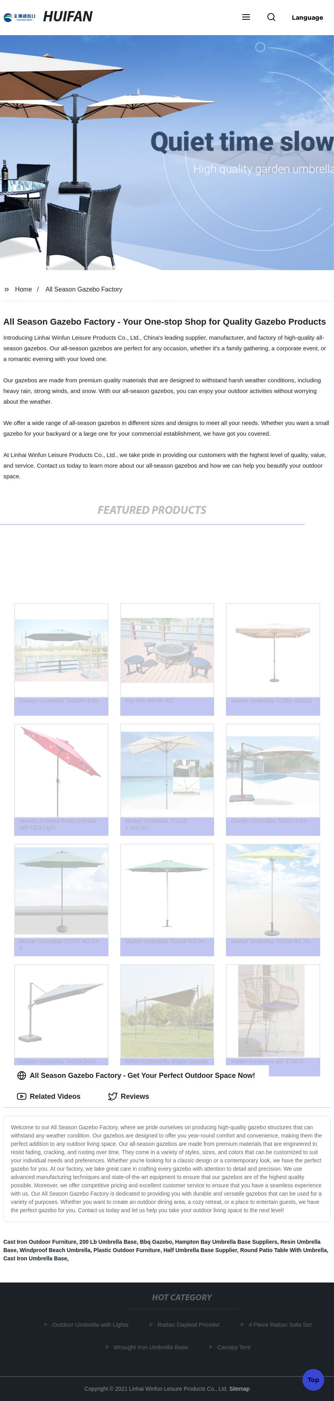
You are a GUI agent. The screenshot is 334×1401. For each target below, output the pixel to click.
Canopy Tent (235, 1346)
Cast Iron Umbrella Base (35, 1258)
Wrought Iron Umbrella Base (152, 1346)
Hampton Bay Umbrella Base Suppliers (226, 1242)
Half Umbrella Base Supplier (200, 1250)
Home (23, 289)
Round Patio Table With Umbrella (283, 1250)
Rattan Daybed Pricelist (190, 1324)
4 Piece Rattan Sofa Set (281, 1324)
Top (313, 1380)
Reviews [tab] (128, 1096)
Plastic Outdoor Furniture (126, 1250)
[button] (246, 17)
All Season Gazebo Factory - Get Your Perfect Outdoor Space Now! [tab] (136, 1075)
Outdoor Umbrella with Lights (92, 1324)
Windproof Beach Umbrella (55, 1250)
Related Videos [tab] (48, 1096)
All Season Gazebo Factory (83, 289)
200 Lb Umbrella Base (108, 1242)
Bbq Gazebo (156, 1242)
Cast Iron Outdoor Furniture (39, 1242)
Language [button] (307, 17)
